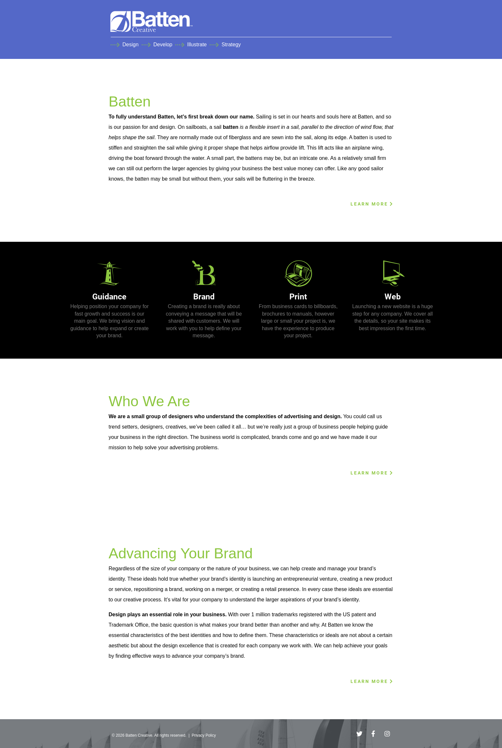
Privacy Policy (204, 735)
